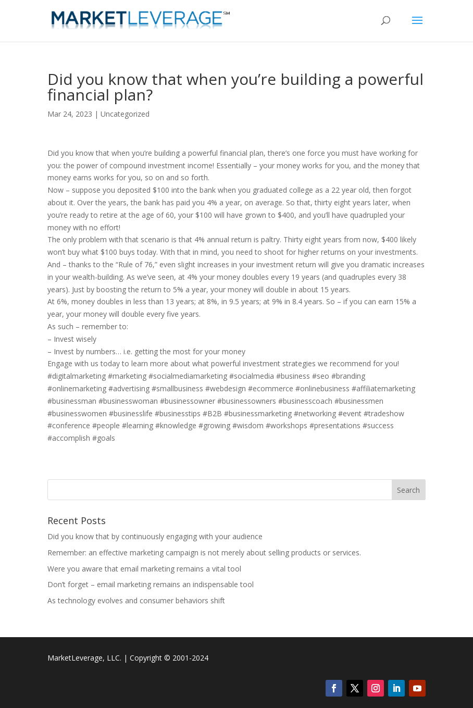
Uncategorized (125, 114)
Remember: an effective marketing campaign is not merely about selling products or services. (204, 552)
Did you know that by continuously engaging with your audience (155, 536)
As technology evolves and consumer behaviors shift (136, 600)
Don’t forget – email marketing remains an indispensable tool (150, 584)
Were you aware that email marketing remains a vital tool (144, 569)
